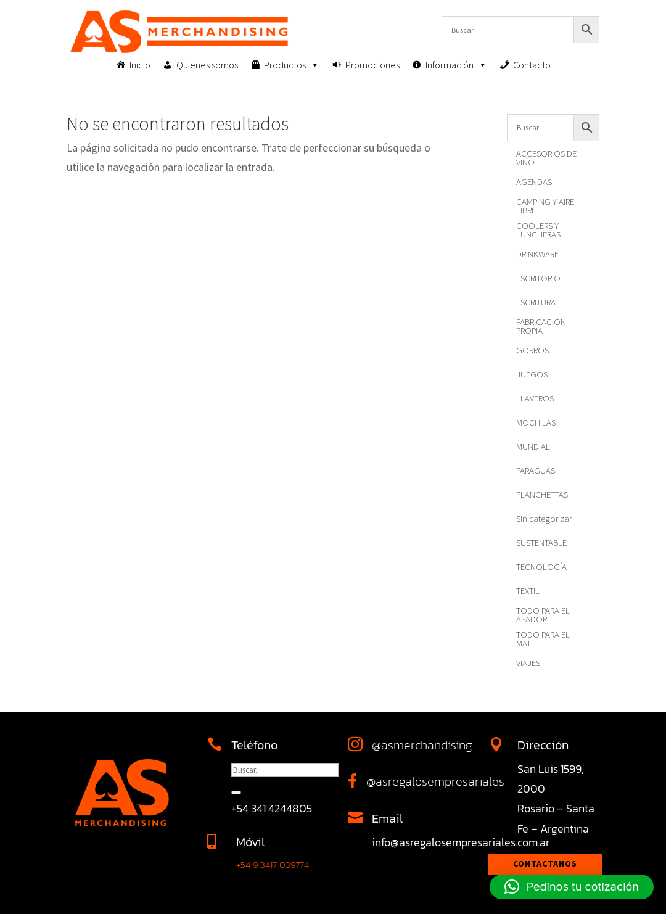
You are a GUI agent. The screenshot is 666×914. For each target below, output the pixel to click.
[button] (572, 887)
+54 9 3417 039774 (272, 864)
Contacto (532, 65)
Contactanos (545, 863)
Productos (291, 65)
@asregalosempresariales (435, 781)
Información (456, 65)
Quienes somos (207, 65)
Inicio (140, 65)
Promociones (372, 65)
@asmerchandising (422, 745)
